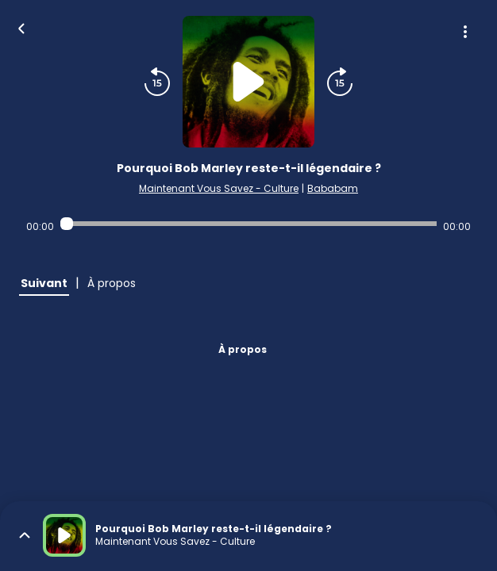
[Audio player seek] (248, 224)
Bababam (332, 188)
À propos (242, 349)
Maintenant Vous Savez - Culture (219, 188)
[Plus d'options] (465, 32)
